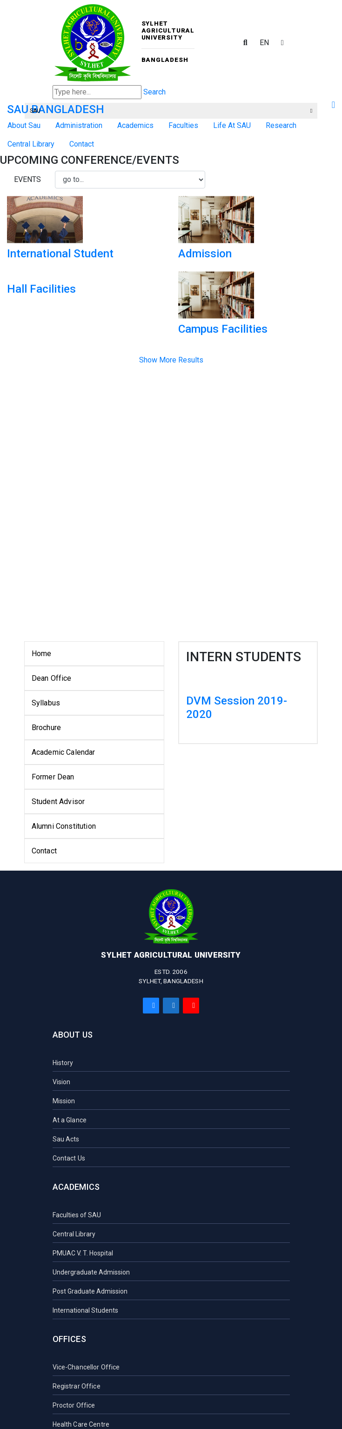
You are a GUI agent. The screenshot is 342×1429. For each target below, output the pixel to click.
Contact (44, 850)
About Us (73, 1035)
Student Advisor (58, 801)
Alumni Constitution (64, 826)
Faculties (183, 125)
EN (264, 42)
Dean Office (52, 678)
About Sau (23, 125)
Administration (78, 125)
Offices (69, 1339)
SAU (171, 110)
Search (154, 91)
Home (42, 653)
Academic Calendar (63, 752)
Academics (135, 125)
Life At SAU (232, 125)
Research (281, 125)
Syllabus (46, 702)
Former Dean (53, 776)
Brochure (46, 727)
